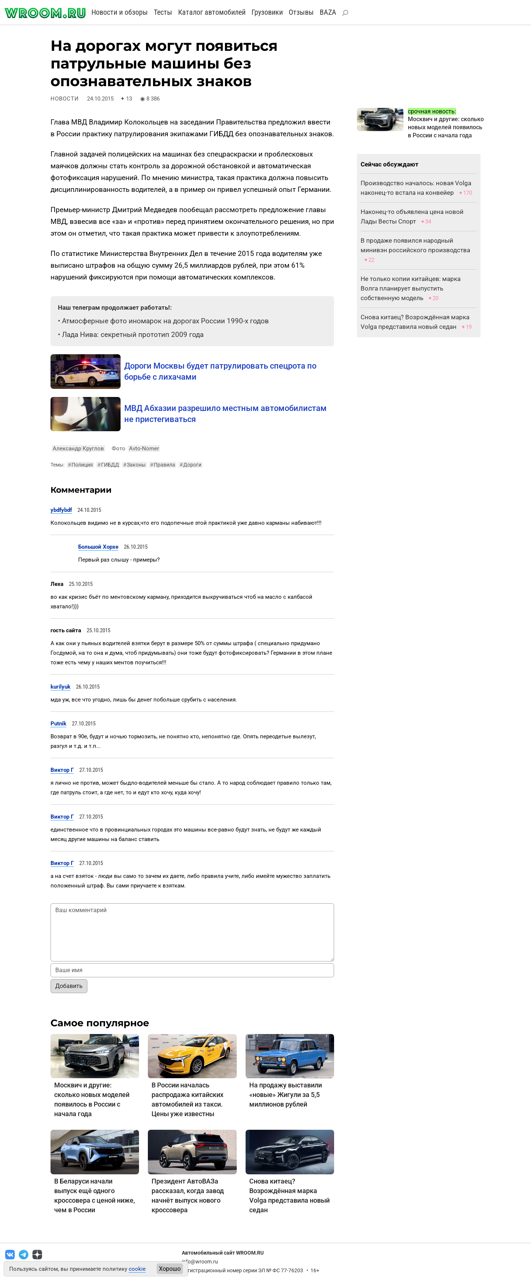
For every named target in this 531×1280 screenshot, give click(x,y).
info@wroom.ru (200, 1262)
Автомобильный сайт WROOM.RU (223, 1253)
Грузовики (267, 12)
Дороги (190, 465)
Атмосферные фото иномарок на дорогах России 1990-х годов (165, 321)
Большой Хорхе (98, 547)
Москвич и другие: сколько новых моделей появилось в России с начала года (446, 127)
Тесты (163, 12)
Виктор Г (62, 770)
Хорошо (170, 1268)
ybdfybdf (61, 510)
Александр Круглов (78, 448)
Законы (134, 465)
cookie (137, 1269)
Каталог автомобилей (212, 12)
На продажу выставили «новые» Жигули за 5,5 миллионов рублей (285, 1094)
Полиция (80, 465)
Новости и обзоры (119, 12)
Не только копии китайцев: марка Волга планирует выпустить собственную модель (411, 288)
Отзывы (301, 12)
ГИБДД (108, 465)
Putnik (58, 723)
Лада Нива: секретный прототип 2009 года (133, 334)
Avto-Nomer (144, 448)
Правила (162, 465)
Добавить (69, 985)
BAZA (328, 12)
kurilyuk (60, 686)
